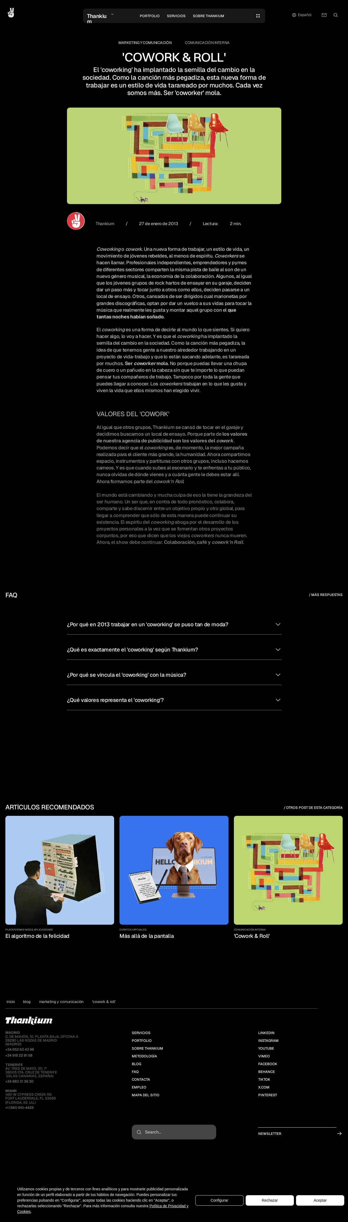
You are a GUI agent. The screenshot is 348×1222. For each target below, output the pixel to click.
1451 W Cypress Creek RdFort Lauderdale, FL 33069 (30, 1094)
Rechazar (270, 1200)
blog (26, 1001)
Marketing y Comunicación (144, 42)
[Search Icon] (335, 15)
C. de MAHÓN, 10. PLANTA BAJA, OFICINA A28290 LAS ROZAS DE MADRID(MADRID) (41, 1038)
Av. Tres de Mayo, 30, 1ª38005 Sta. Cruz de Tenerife (31, 1068)
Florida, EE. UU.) (20, 1102)
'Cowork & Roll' (103, 1001)
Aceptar (320, 1200)
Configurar (219, 1200)
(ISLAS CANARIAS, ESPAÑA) (29, 1076)
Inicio (10, 1001)
